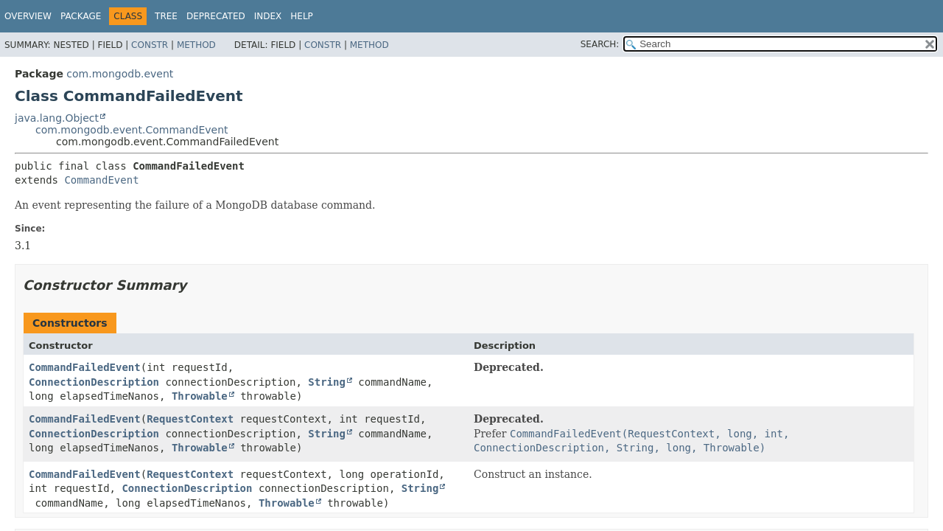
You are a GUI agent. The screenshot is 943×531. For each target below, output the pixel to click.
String (327, 382)
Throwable (200, 396)
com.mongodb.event (119, 74)
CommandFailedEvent (85, 367)
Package (80, 16)
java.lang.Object (57, 118)
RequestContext (190, 419)
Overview (28, 16)
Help (301, 16)
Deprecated (215, 16)
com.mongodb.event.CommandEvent (131, 130)
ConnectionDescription (94, 382)
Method (196, 45)
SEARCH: (600, 44)
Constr (149, 45)
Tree (166, 16)
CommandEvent (101, 180)
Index (268, 16)
